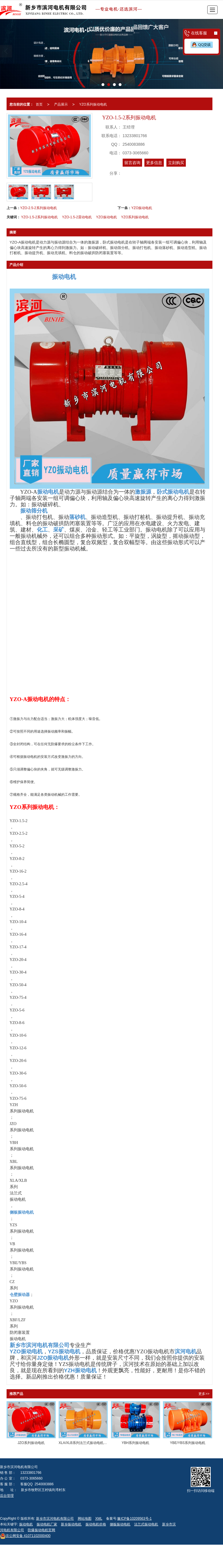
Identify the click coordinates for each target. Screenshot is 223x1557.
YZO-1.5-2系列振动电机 (39, 217)
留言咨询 (132, 162)
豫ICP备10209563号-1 (134, 1519)
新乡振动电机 (71, 1524)
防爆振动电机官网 (41, 1530)
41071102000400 (25, 1536)
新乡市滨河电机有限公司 (55, 1519)
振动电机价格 (95, 1524)
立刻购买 (176, 162)
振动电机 (26, 1524)
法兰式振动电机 (146, 1524)
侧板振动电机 (120, 1524)
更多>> (203, 1394)
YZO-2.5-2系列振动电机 (38, 208)
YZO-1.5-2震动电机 (77, 217)
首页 (39, 104)
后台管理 (7, 1496)
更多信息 (154, 162)
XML (98, 1519)
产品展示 (61, 104)
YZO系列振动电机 (93, 104)
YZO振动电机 (141, 208)
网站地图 (84, 1519)
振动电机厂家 (47, 1524)
